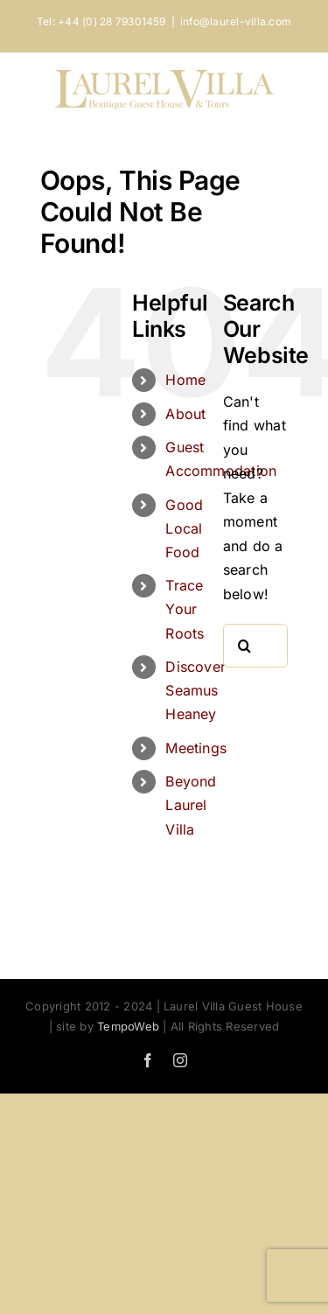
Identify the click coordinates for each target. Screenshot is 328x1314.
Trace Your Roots (184, 609)
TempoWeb (128, 1026)
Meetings (196, 748)
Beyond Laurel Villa (190, 804)
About (185, 414)
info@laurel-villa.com (235, 21)
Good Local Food (184, 528)
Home (185, 379)
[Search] (245, 645)
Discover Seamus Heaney (195, 690)
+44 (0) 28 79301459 (112, 21)
